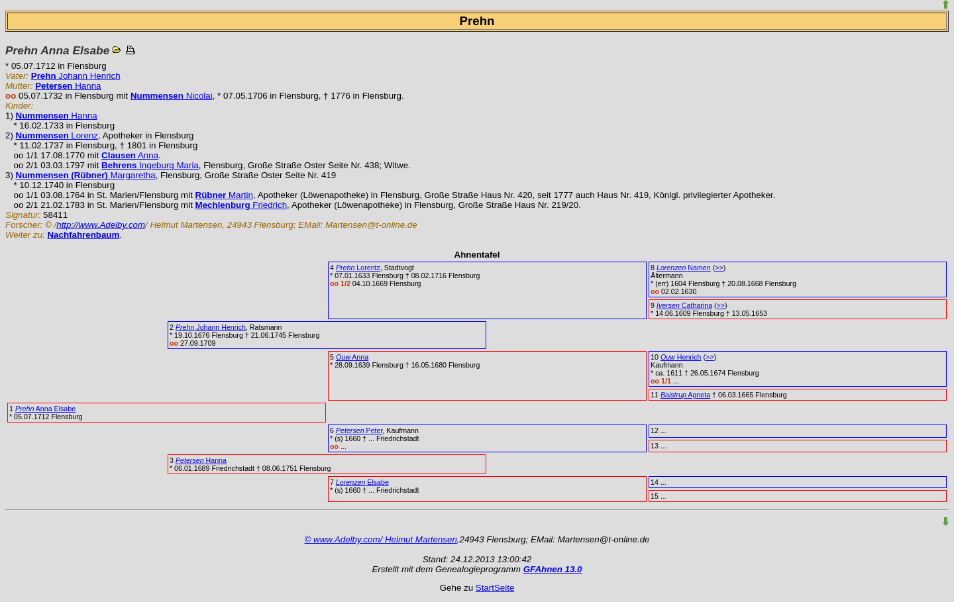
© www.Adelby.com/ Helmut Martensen (381, 539)
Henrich (681, 357)
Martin (224, 195)
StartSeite (495, 588)
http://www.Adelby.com (100, 225)
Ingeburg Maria (150, 165)
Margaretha (86, 175)
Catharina (684, 305)
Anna (129, 155)
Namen (684, 268)
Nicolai (172, 96)
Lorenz (57, 135)
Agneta (685, 395)
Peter (359, 430)
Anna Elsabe (45, 409)
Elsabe (362, 482)
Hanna (68, 86)
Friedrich (241, 205)
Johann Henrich (76, 76)
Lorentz (358, 268)
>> (719, 268)
